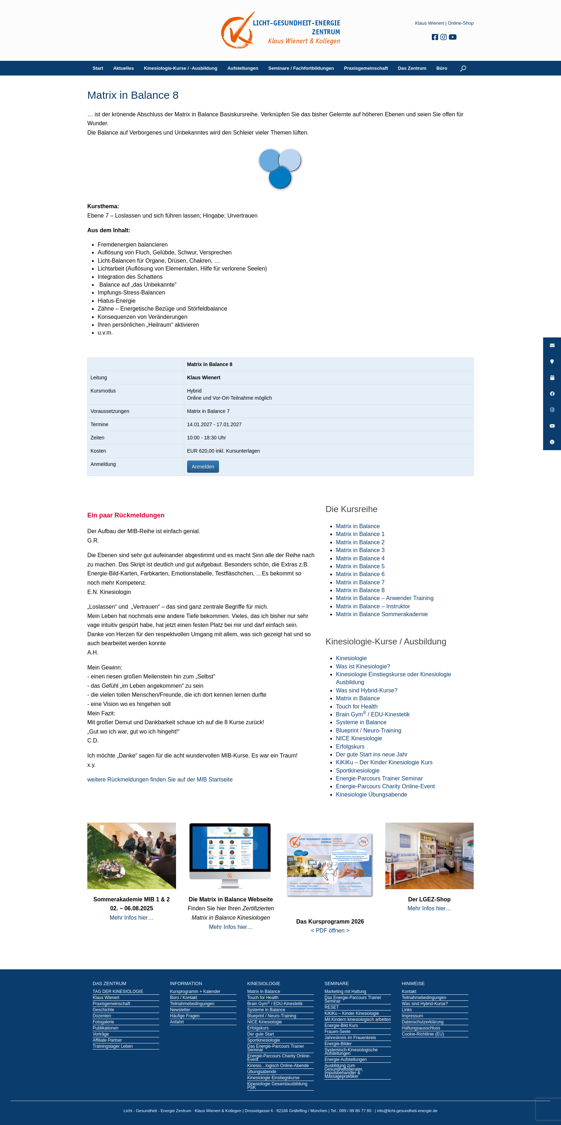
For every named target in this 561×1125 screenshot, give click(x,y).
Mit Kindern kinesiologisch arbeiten (358, 1020)
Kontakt (409, 992)
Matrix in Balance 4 (360, 558)
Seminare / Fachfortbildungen (301, 68)
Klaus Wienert (429, 23)
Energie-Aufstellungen (346, 1060)
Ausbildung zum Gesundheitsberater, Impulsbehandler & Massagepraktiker (344, 1071)
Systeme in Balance (361, 722)
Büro (441, 68)
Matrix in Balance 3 (360, 550)
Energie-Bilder (338, 1044)
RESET (332, 1007)
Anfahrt (177, 1022)
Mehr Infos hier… (131, 918)
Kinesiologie (351, 658)
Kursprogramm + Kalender (195, 992)
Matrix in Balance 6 (360, 574)
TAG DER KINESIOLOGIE (118, 992)
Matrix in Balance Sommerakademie (382, 614)
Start (98, 68)
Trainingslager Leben (113, 1046)
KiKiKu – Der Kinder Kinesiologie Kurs (384, 762)
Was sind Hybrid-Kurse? (366, 690)
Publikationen (105, 1028)
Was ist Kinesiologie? (363, 666)
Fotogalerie (103, 1022)
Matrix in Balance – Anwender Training (385, 598)
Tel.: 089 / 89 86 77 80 (351, 1111)
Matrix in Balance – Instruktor (373, 606)
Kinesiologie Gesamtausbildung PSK (277, 1086)
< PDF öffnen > (330, 930)
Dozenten (102, 1016)
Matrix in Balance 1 (360, 534)
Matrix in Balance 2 (360, 542)
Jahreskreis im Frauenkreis (350, 1038)
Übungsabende (261, 1072)
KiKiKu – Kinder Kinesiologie (352, 1014)
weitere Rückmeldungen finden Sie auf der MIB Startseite (160, 779)
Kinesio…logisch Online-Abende (278, 1066)
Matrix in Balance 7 (360, 582)
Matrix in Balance (358, 526)
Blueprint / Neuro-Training (368, 730)
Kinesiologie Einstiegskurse (273, 1078)
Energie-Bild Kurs (341, 1026)
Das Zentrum (412, 68)
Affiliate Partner (107, 1040)
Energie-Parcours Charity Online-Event (385, 786)
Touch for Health (357, 706)
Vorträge (101, 1034)
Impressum (412, 1016)
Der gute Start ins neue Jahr (372, 754)
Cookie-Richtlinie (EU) (423, 1034)
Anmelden (203, 466)
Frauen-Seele (338, 1032)
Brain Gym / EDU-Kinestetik (373, 714)
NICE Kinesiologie (359, 738)
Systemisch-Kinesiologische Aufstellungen (351, 1052)
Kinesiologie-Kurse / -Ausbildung (180, 68)
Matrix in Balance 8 (360, 590)
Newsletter (180, 1010)
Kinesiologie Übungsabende (371, 795)
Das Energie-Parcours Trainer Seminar (275, 1048)
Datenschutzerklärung (423, 1022)
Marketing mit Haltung (345, 992)
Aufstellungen (242, 68)
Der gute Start (260, 1034)
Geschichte (103, 1010)
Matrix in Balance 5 (360, 566)
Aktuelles (123, 68)
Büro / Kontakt (183, 998)
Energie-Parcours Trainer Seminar (379, 778)
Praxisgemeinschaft (366, 68)
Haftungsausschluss (421, 1028)
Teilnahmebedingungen (192, 1004)
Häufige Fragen (185, 1016)
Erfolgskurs (350, 747)
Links (407, 1010)
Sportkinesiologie (358, 771)
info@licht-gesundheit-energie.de (407, 1111)
